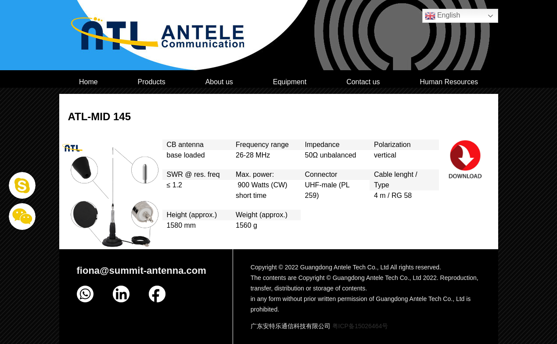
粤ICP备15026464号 (360, 326)
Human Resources (449, 82)
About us (219, 82)
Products (151, 82)
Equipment (290, 82)
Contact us (363, 82)
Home (88, 82)
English (442, 16)
